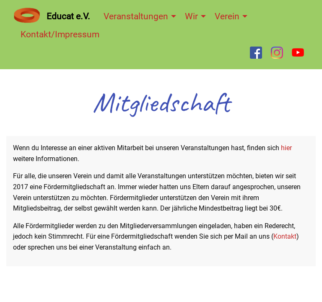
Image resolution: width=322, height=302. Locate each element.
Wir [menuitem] (191, 16)
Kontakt (284, 236)
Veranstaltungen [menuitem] (136, 16)
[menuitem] (27, 15)
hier (286, 148)
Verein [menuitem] (227, 16)
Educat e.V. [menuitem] (68, 16)
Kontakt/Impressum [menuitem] (60, 34)
